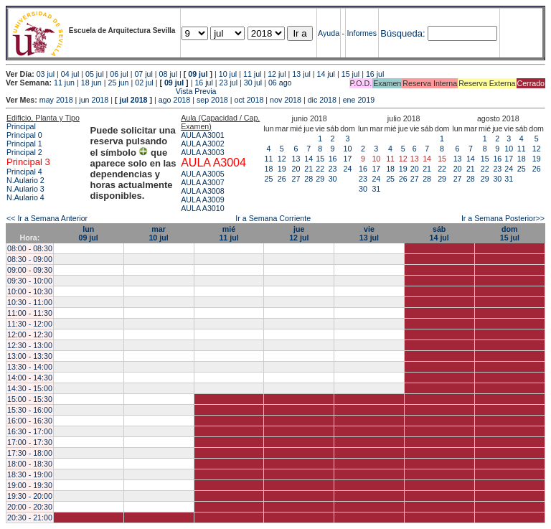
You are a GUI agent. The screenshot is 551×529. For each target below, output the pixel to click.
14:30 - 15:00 (29, 388)
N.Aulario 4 (25, 197)
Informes (362, 33)
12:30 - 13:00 (29, 345)
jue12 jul (299, 233)
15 (320, 158)
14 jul (326, 74)
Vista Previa (111, 91)
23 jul (228, 82)
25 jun (118, 82)
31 (376, 188)
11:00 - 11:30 (29, 313)
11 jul (252, 74)
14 (308, 158)
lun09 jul (88, 233)
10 (348, 148)
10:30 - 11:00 (29, 302)
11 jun (64, 82)
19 (282, 168)
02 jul (144, 82)
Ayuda (328, 33)
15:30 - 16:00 (29, 410)
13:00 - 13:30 (29, 356)
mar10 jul (158, 233)
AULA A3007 (202, 182)
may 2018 (56, 99)
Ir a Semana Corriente (273, 218)
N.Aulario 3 (25, 188)
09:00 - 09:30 (29, 270)
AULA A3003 (202, 152)
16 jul (375, 74)
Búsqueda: (402, 33)
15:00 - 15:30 (29, 399)
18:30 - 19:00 (29, 474)
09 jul (197, 74)
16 (333, 158)
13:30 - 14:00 (29, 366)
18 (269, 168)
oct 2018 (248, 99)
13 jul (301, 74)
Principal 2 (24, 152)
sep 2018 (212, 99)
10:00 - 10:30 (29, 291)
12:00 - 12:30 (29, 334)
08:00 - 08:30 (29, 248)
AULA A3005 (202, 173)
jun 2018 (93, 99)
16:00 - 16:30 (29, 420)
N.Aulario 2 (25, 180)
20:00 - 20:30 (29, 506)
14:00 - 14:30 (29, 377)
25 (269, 178)
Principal (21, 126)
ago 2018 (174, 99)
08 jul (168, 74)
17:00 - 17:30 (29, 442)
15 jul (350, 74)
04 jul (70, 74)
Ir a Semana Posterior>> (503, 218)
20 (296, 168)
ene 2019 (359, 99)
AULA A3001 (202, 135)
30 (333, 178)
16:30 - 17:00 (29, 431)
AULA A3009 (202, 199)
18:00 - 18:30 (29, 463)
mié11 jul (228, 233)
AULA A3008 (202, 191)
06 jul (119, 74)
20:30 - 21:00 (29, 517)
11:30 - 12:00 (29, 323)
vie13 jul (369, 233)
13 (296, 158)
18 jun (91, 82)
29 (320, 178)
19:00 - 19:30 (29, 485)
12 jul (277, 74)
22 (320, 168)
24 (348, 168)
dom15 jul (509, 233)
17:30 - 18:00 (29, 453)
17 (348, 158)
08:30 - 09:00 (29, 259)
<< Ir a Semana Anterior (47, 218)
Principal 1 (24, 143)
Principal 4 (24, 171)
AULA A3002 (202, 143)
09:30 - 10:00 (29, 280)
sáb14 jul (439, 233)
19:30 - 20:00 (29, 496)
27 (296, 178)
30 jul (253, 82)
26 (282, 178)
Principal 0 (24, 135)
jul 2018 (133, 99)
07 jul (143, 74)
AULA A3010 (202, 208)
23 (333, 168)
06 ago (280, 82)
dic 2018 (322, 99)
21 (308, 168)
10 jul (228, 74)
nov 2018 (285, 99)
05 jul (94, 74)
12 (282, 158)
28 (308, 178)
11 (269, 158)
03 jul (46, 74)
